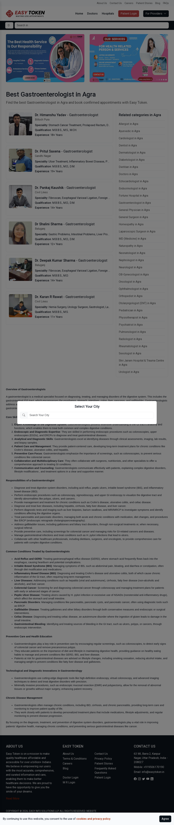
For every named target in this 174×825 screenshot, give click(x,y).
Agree (165, 818)
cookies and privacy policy (93, 818)
